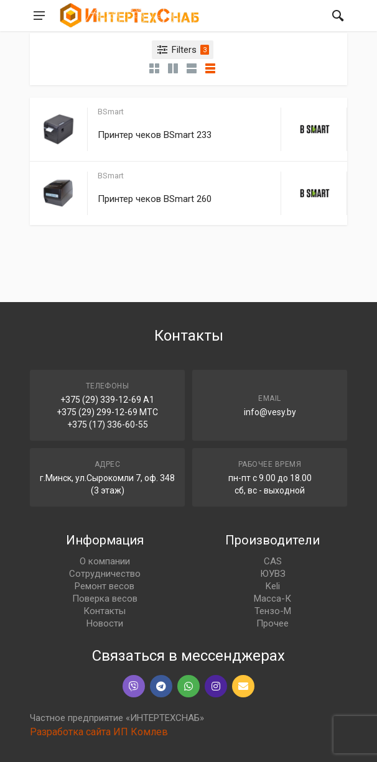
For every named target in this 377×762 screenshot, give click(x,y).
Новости (104, 623)
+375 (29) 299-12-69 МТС (107, 412)
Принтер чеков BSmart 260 (155, 198)
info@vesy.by (270, 412)
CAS (273, 561)
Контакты (104, 611)
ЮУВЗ (273, 573)
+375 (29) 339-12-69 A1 (107, 400)
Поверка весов (104, 598)
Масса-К (272, 598)
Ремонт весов (104, 586)
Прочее (272, 623)
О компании (105, 561)
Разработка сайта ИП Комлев (99, 732)
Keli (273, 586)
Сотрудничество (105, 573)
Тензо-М (272, 611)
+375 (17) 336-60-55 (107, 424)
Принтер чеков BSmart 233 (155, 134)
